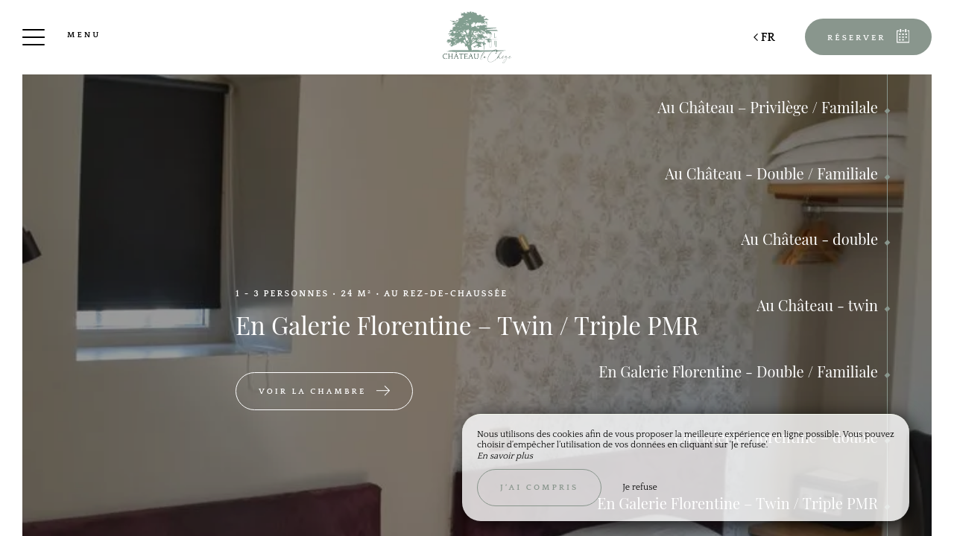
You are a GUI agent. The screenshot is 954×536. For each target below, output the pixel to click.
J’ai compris (539, 487)
